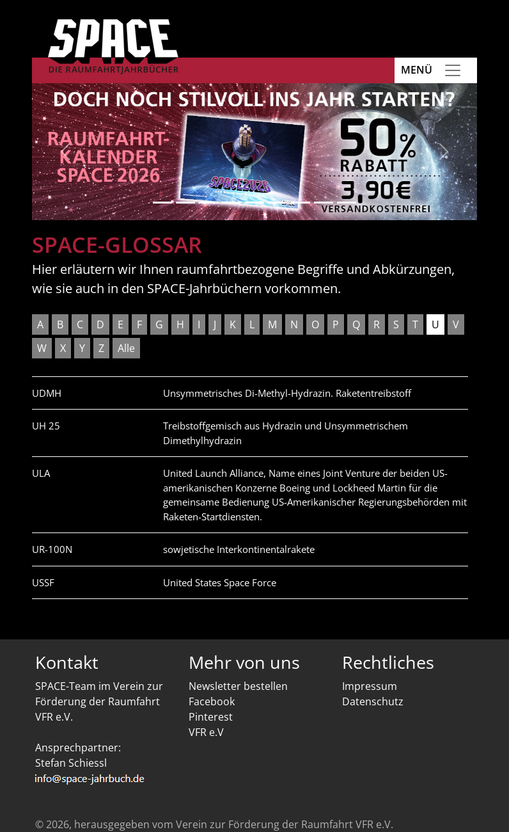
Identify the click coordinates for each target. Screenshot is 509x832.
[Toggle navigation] (453, 70)
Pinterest (211, 717)
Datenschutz (372, 701)
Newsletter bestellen (238, 686)
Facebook (212, 701)
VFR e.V (206, 732)
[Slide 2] (185, 202)
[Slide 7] (300, 202)
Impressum (369, 686)
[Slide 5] (254, 202)
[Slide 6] (277, 202)
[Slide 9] (346, 202)
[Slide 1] (162, 202)
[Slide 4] (231, 202)
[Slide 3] (208, 202)
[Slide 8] (323, 202)
